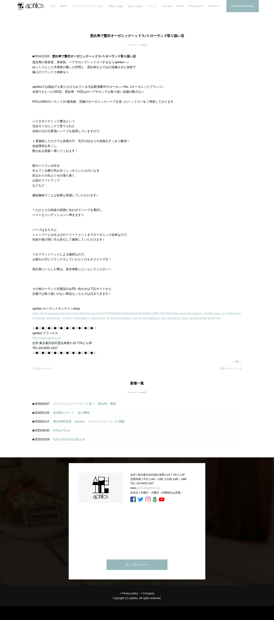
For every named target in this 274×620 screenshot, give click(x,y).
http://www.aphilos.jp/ (46, 338)
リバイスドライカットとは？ (88, 6)
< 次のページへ (42, 368)
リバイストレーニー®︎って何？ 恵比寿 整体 (84, 403)
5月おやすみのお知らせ (69, 439)
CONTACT (214, 6)
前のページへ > (231, 368)
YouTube (167, 6)
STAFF (180, 6)
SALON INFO (195, 6)
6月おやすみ (61, 430)
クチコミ (152, 6)
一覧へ (237, 361)
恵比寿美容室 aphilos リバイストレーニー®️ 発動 (90, 421)
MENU (63, 6)
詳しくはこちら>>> (137, 564)
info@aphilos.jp (149, 488)
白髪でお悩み (116, 6)
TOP (53, 6)
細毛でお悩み (135, 6)
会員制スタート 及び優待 (71, 412)
